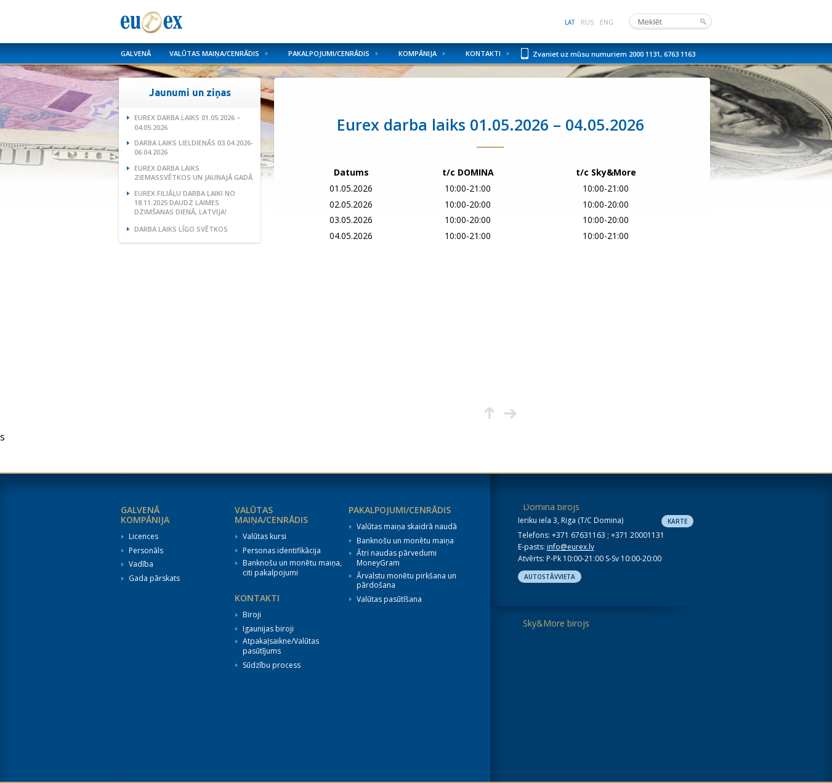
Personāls (146, 551)
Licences (143, 537)
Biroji (252, 615)
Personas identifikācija (282, 551)
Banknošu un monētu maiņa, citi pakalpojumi (292, 567)
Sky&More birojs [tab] (556, 623)
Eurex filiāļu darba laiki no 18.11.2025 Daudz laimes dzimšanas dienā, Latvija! (184, 203)
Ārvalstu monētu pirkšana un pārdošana (406, 580)
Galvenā (136, 53)
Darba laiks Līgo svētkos (181, 228)
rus (587, 22)
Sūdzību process (272, 665)
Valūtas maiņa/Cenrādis (214, 53)
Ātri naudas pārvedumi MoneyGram (397, 557)
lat (570, 22)
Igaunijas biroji (268, 629)
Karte (677, 521)
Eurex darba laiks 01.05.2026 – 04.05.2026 (187, 122)
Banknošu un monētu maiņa (405, 541)
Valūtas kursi (264, 537)
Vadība (141, 564)
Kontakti (483, 53)
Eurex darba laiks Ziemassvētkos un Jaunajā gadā (193, 172)
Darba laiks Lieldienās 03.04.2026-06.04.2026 (193, 147)
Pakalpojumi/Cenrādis (329, 53)
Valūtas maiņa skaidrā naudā (407, 527)
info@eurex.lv (570, 547)
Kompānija (417, 53)
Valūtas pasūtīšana (389, 599)
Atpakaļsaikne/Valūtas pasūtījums (281, 645)
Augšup (489, 413)
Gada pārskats (154, 578)
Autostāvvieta (549, 576)
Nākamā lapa (510, 413)
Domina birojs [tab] (551, 507)
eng (606, 22)
